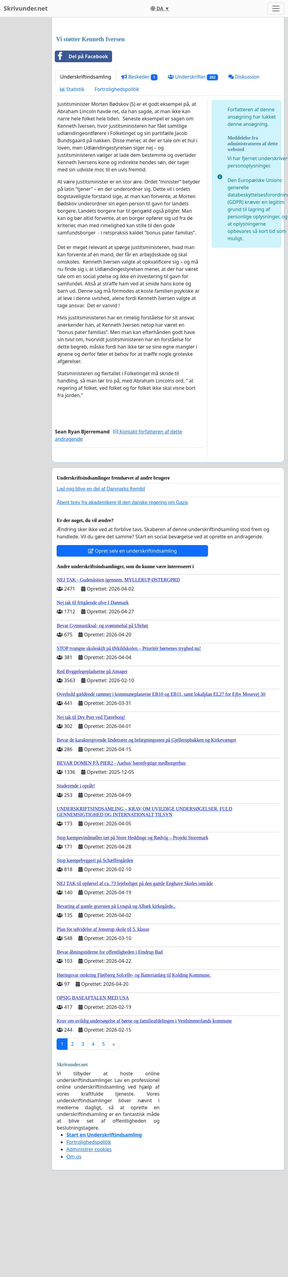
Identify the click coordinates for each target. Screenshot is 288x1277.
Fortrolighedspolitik (116, 174)
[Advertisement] (166, 69)
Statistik (72, 174)
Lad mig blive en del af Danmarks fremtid (101, 573)
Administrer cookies (88, 1234)
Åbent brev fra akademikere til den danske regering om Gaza (122, 587)
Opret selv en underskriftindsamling (132, 635)
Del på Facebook (81, 141)
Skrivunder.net (26, 8)
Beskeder (139, 161)
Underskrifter (193, 161)
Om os (73, 1241)
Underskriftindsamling (85, 161)
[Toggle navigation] (275, 8)
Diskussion (244, 161)
